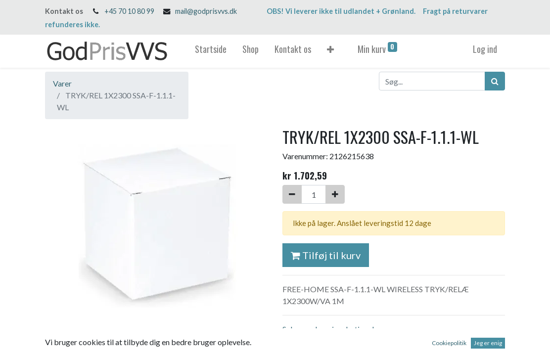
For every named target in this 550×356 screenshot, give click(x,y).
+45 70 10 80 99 (129, 11)
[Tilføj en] (335, 194)
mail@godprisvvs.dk (206, 11)
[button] (330, 51)
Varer (62, 83)
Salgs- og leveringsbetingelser (333, 329)
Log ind (485, 49)
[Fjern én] (292, 194)
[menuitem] (211, 51)
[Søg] (495, 81)
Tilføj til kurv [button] (326, 255)
